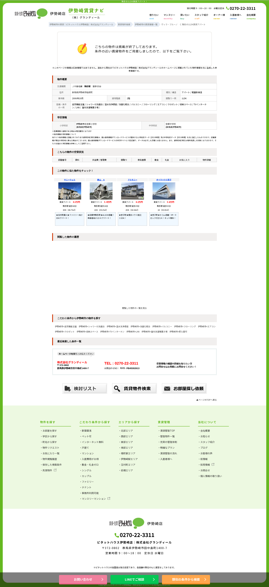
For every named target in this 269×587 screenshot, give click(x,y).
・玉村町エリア (127, 464)
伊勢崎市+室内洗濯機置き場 (154, 331)
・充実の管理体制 (167, 441)
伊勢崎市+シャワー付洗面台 (92, 326)
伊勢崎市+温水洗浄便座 (117, 326)
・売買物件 (48, 470)
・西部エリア (126, 436)
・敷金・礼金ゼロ (89, 464)
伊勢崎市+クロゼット (65, 331)
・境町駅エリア (127, 453)
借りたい (154, 16)
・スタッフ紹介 (206, 441)
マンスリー (169, 16)
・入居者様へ (165, 458)
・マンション (86, 453)
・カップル (85, 476)
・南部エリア (126, 447)
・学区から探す (48, 436)
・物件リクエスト (49, 447)
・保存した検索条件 (51, 464)
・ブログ (203, 447)
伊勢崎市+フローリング (185, 326)
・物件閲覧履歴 (48, 458)
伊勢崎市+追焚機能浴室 (66, 326)
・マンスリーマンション (94, 498)
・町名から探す (48, 441)
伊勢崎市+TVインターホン (112, 331)
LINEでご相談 (134, 579)
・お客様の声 (205, 453)
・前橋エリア (126, 470)
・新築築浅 (85, 430)
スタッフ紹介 (201, 16)
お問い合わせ (83, 579)
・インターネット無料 (91, 441)
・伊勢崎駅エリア (128, 458)
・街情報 (203, 458)
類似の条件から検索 (186, 579)
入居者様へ (236, 16)
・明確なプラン (166, 447)
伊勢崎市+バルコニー (162, 326)
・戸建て (84, 447)
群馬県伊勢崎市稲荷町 (82, 92)
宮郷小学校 (91, 123)
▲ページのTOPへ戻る (206, 399)
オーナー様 (219, 16)
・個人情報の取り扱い (210, 476)
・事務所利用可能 (89, 493)
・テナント (85, 487)
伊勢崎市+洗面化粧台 (140, 326)
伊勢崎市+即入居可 (178, 331)
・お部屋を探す (48, 430)
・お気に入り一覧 (49, 453)
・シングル (85, 470)
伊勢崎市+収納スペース (87, 331)
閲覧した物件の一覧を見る (134, 307)
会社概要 (251, 16)
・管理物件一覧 (166, 436)
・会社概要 (204, 430)
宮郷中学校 (171, 123)
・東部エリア (126, 441)
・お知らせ (204, 436)
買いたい (185, 16)
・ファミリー (86, 481)
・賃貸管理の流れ (167, 453)
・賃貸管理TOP (166, 430)
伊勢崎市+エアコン (207, 326)
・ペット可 (85, 436)
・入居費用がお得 (89, 458)
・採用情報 (206, 464)
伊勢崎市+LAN (132, 331)
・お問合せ (204, 470)
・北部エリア (126, 430)
